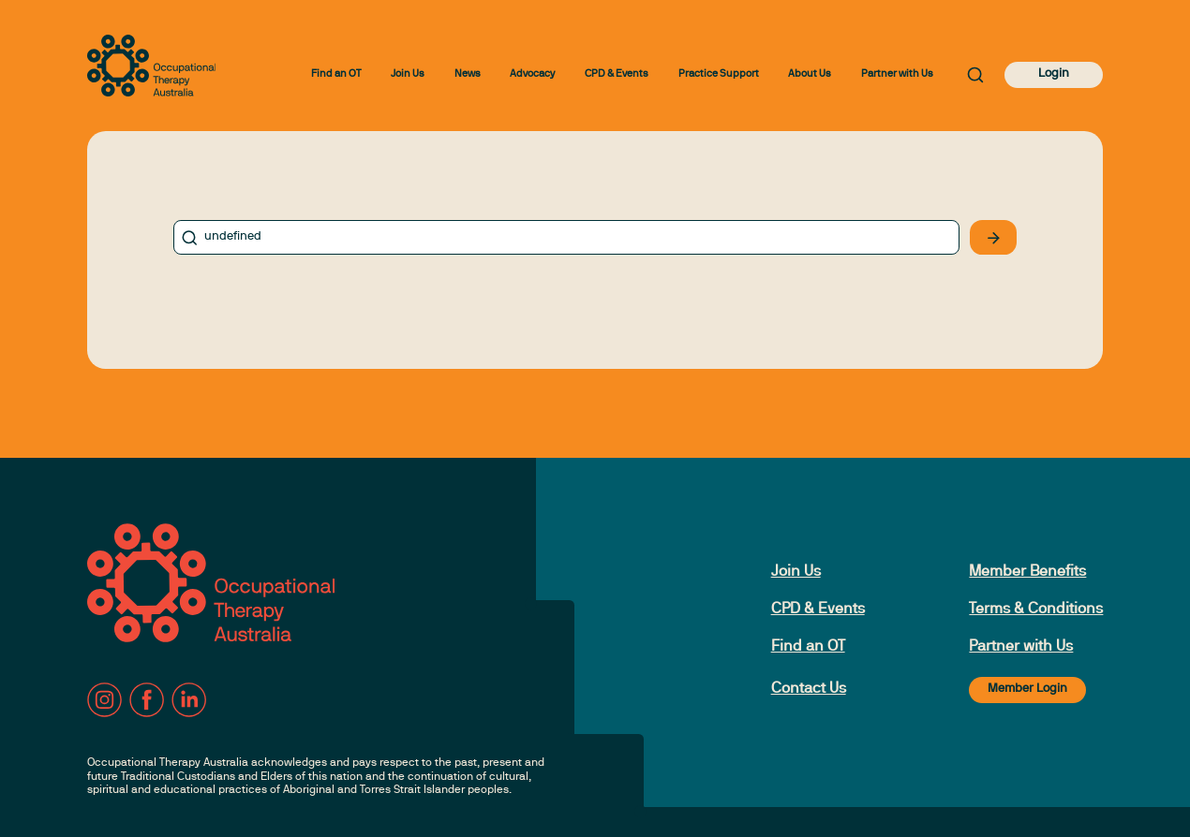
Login (1053, 74)
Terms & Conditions (1036, 609)
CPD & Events (616, 74)
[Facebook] (146, 700)
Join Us (407, 74)
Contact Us (808, 689)
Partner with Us (897, 74)
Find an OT (336, 74)
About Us (809, 74)
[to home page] (151, 65)
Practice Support (718, 74)
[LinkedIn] (188, 700)
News (467, 74)
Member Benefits (1027, 572)
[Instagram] (104, 700)
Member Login (1027, 689)
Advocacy (532, 74)
